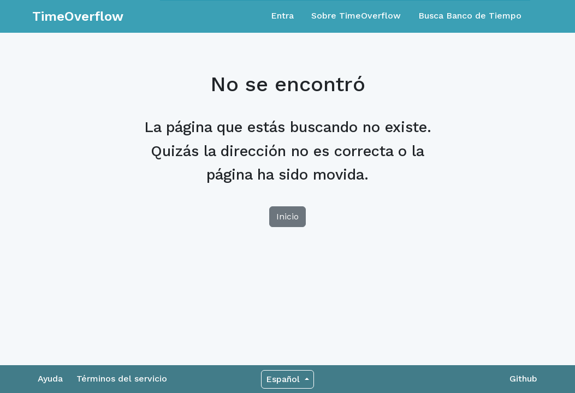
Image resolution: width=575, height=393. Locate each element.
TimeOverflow (77, 16)
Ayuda (50, 378)
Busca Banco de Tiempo (469, 15)
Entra (282, 15)
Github (523, 378)
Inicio (287, 216)
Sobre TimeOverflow (356, 15)
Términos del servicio (121, 378)
